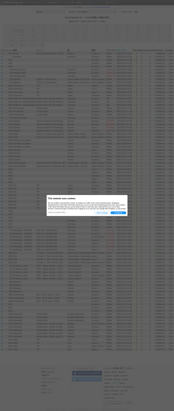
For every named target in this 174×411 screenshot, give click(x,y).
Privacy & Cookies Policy (57, 212)
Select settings (102, 213)
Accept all (118, 213)
